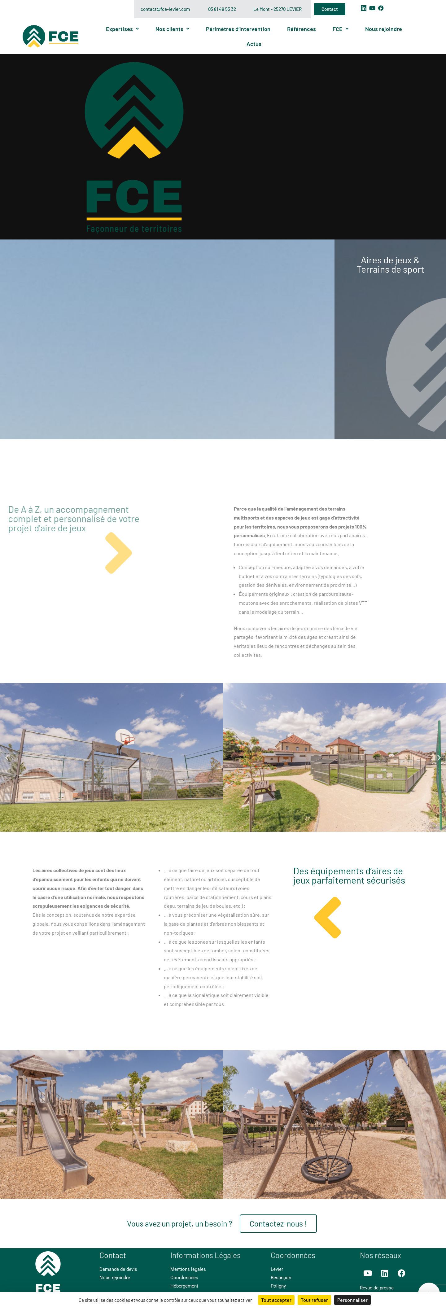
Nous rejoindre (383, 28)
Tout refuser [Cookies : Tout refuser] (314, 1300)
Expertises (122, 28)
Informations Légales (205, 1255)
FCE (340, 28)
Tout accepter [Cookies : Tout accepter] (276, 1300)
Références (301, 28)
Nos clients (172, 28)
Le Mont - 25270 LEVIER (277, 9)
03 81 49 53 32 (222, 9)
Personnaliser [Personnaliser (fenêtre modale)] (352, 1300)
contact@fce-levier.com (165, 9)
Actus (254, 43)
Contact (112, 1255)
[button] (7, 757)
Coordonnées (293, 1255)
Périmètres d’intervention (238, 28)
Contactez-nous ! (278, 1223)
